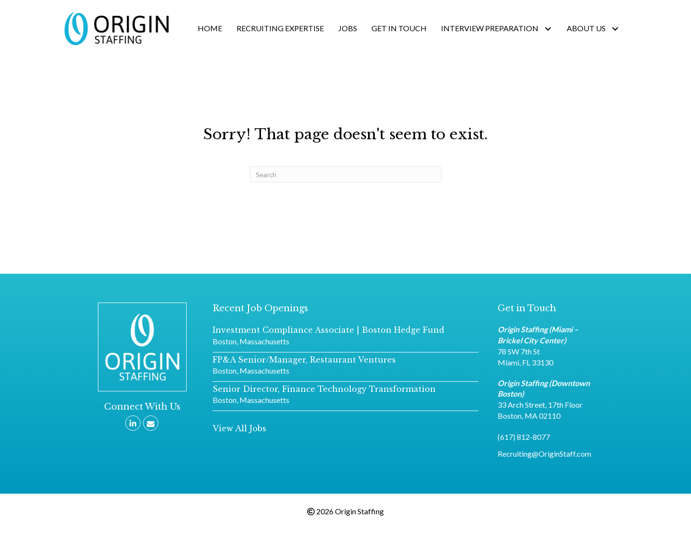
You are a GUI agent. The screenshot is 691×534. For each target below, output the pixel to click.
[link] (210, 28)
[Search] (345, 174)
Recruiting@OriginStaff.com (544, 453)
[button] (239, 429)
